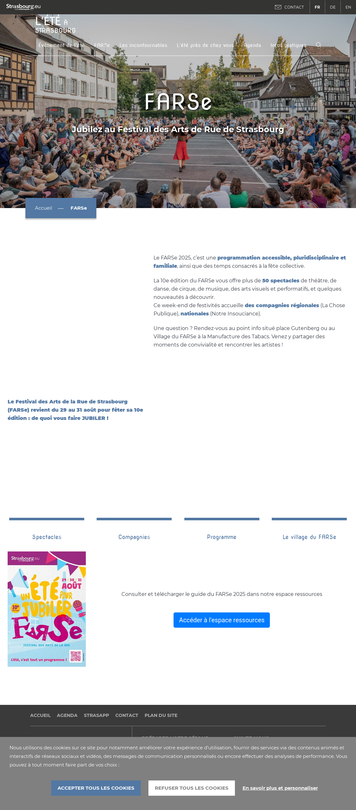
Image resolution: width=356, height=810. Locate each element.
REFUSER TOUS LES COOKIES (192, 788)
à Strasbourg (55, 24)
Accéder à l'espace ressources (221, 574)
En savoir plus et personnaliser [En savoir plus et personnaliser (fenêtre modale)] (280, 788)
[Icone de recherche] (318, 45)
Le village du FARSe (309, 491)
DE (333, 7)
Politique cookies (50, 725)
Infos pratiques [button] (288, 45)
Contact (126, 669)
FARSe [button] (102, 45)
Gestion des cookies (53, 716)
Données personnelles (56, 707)
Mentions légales (50, 698)
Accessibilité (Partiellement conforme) (75, 735)
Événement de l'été (61, 45)
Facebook (237, 711)
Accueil (43, 208)
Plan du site (161, 669)
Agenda (252, 45)
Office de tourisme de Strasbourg (181, 711)
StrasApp (96, 669)
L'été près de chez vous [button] (205, 45)
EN (348, 7)
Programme (221, 491)
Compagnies (134, 491)
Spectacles (46, 491)
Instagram (267, 711)
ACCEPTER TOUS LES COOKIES (96, 788)
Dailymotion (247, 711)
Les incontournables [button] (143, 45)
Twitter (257, 711)
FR (317, 7)
